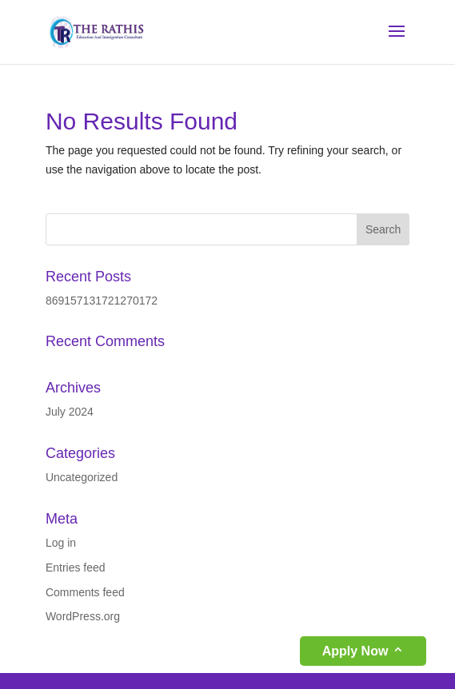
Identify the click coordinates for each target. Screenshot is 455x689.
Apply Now (355, 651)
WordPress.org (83, 616)
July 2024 (70, 411)
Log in (61, 542)
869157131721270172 (102, 300)
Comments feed (85, 592)
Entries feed (76, 567)
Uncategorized (82, 477)
